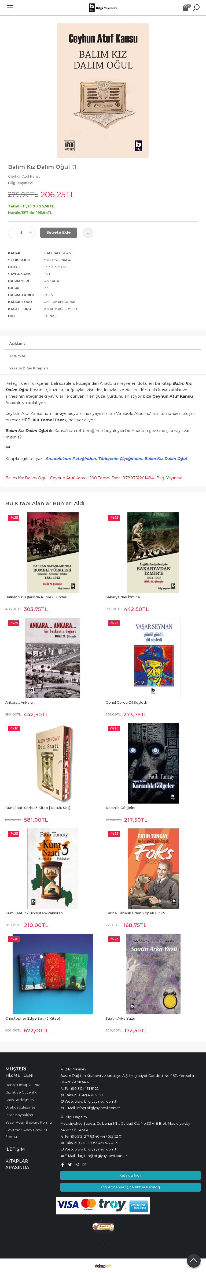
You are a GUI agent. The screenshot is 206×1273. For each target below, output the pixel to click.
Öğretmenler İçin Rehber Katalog (130, 1187)
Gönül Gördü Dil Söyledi (126, 702)
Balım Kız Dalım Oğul (26, 478)
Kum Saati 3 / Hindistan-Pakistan (34, 913)
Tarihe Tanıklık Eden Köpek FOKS (135, 913)
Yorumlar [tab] (17, 356)
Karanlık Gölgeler (121, 808)
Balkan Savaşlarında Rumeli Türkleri (36, 597)
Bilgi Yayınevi (169, 478)
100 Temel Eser (105, 478)
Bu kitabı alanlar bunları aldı (44, 503)
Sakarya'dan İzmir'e (123, 597)
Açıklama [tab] (17, 343)
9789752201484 (138, 478)
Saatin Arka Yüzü (120, 1018)
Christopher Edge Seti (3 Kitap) (32, 1018)
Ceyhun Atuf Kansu (68, 478)
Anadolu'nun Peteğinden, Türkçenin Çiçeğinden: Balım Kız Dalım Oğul (116, 458)
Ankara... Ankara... (20, 702)
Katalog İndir (130, 1175)
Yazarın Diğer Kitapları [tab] (28, 368)
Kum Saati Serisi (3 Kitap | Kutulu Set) (37, 808)
